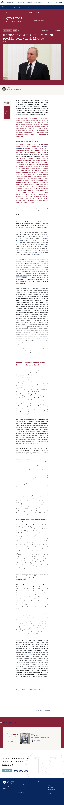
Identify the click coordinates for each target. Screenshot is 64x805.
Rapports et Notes (37, 781)
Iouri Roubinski (44, 336)
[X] (58, 30)
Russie (14, 30)
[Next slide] (11, 741)
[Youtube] (22, 771)
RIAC (27, 425)
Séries (34, 790)
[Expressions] (12, 19)
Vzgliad (29, 652)
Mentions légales (29, 801)
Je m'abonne (8, 770)
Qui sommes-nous (52, 781)
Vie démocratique (7, 30)
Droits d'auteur (37, 801)
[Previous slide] (8, 741)
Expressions (35, 784)
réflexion (42, 565)
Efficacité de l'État (22, 787)
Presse (49, 791)
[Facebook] (55, 30)
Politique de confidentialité (19, 801)
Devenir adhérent (51, 789)
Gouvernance (51, 783)
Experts (49, 785)
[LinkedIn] (60, 30)
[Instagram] (25, 771)
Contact (49, 793)
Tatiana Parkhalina (28, 358)
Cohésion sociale (21, 781)
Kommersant (37, 254)
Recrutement (50, 787)
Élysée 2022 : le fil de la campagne (7, 114)
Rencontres (35, 787)
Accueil (4, 12)
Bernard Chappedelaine (14, 89)
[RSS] (27, 771)
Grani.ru (29, 551)
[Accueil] (2, 2)
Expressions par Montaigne (12, 12)
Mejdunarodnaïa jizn (21, 275)
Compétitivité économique (24, 784)
